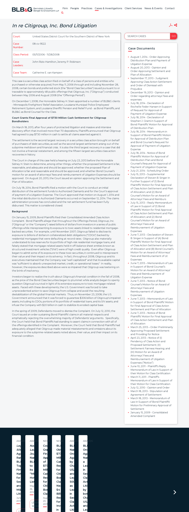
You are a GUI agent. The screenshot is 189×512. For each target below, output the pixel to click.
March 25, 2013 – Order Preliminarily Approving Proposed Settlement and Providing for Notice (152, 331)
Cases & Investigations (108, 8)
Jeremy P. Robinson (69, 61)
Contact (170, 8)
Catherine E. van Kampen (47, 72)
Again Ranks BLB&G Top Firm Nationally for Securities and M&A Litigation (40, 449)
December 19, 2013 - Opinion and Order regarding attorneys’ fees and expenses (152, 96)
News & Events (153, 8)
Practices (86, 8)
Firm (65, 8)
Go (174, 36)
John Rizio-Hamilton (44, 61)
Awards (40, 441)
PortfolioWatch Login (130, 497)
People (74, 8)
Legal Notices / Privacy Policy (89, 497)
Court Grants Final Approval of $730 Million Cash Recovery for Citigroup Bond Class (163, 449)
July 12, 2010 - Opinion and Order (150, 387)
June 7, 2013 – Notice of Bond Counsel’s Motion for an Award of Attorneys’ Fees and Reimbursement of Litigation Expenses (150, 288)
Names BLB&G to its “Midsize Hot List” (102, 447)
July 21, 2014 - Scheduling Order (150, 170)
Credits (112, 497)
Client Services (133, 8)
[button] (62, 13)
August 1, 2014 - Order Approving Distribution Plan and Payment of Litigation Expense (150, 60)
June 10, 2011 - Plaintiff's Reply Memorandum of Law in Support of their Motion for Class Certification (151, 370)
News (163, 441)
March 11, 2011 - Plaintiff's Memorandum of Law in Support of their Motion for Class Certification (151, 380)
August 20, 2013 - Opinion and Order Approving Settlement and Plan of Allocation (150, 71)
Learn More (40, 468)
